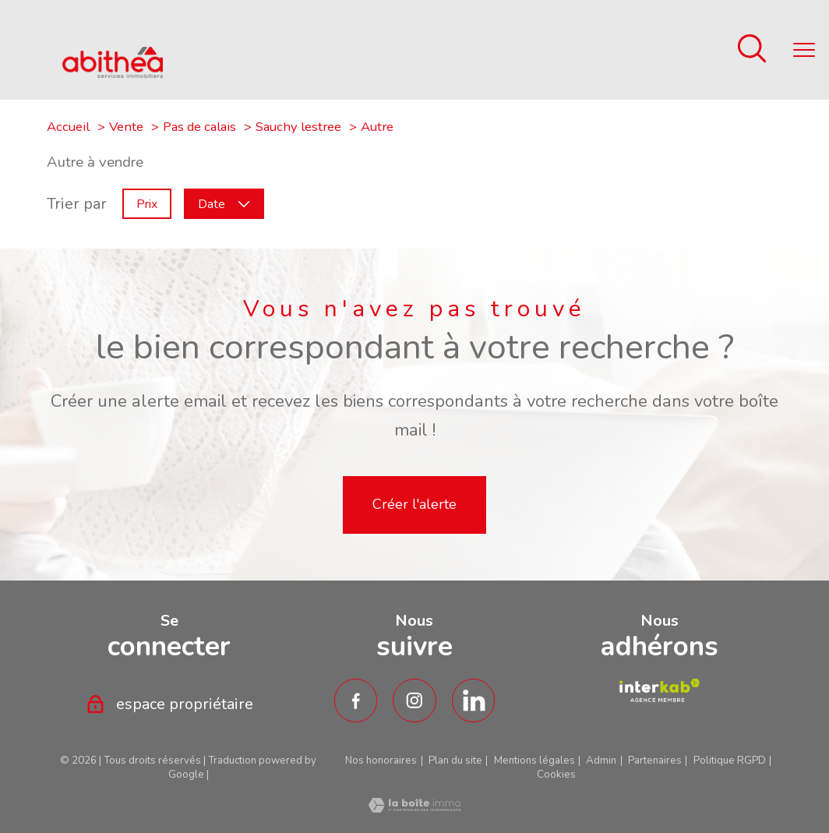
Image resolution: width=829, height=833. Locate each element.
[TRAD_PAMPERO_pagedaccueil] (112, 72)
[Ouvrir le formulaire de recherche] (751, 50)
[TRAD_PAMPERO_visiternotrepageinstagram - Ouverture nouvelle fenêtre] (414, 700)
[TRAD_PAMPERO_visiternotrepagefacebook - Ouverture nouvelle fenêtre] (356, 700)
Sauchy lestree (298, 127)
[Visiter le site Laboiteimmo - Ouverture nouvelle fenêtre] (414, 807)
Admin (601, 761)
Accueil (68, 127)
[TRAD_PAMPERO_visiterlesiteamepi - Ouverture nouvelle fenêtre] (659, 690)
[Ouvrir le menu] (804, 50)
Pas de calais (199, 127)
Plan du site (455, 761)
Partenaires (655, 761)
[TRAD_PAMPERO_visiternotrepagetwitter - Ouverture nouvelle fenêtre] (474, 700)
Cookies (556, 775)
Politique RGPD (729, 761)
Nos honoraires (381, 761)
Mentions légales (534, 761)
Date (224, 204)
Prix (146, 204)
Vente (126, 127)
